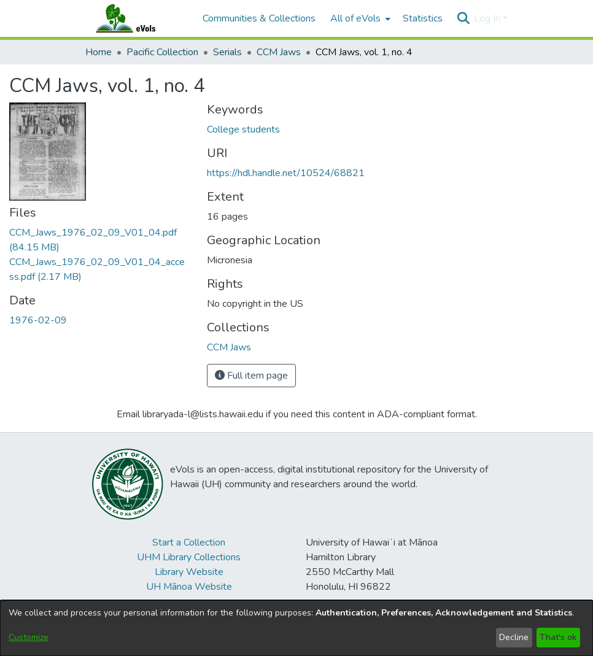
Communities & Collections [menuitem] (259, 18)
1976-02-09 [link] (38, 320)
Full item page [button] (251, 375)
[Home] (137, 18)
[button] (463, 18)
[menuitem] (359, 18)
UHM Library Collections (189, 557)
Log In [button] (488, 18)
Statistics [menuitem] (423, 18)
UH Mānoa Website (189, 586)
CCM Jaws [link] (279, 52)
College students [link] (243, 129)
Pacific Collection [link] (162, 52)
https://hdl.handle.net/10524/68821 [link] (286, 173)
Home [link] (98, 52)
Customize (28, 637)
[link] (229, 347)
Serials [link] (227, 52)
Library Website (189, 572)
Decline (514, 637)
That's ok (558, 637)
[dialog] (296, 628)
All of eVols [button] (355, 18)
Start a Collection (188, 542)
